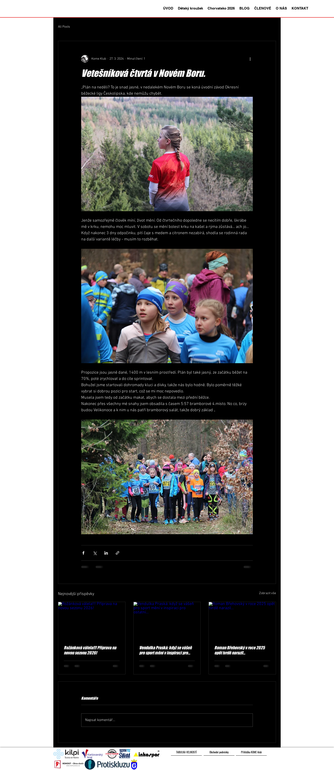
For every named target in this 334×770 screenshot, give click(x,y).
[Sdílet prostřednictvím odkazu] (117, 553)
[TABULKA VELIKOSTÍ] (186, 752)
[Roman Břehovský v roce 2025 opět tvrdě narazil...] (242, 621)
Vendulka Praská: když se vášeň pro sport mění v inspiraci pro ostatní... (165, 650)
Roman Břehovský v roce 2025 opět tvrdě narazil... (239, 650)
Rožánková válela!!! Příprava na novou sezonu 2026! (90, 650)
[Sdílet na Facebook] (83, 553)
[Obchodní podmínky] (219, 752)
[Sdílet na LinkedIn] (106, 553)
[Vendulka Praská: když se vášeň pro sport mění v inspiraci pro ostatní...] (167, 621)
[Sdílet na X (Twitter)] (95, 553)
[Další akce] (250, 58)
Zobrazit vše (267, 593)
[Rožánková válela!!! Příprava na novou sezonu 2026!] (91, 621)
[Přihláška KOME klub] (251, 752)
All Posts (64, 27)
